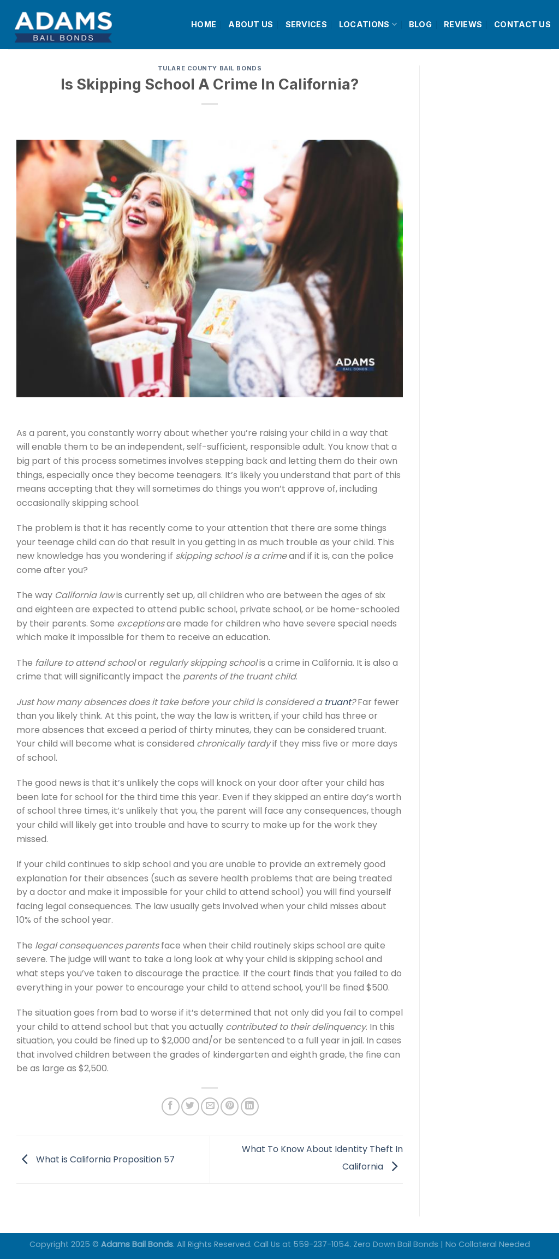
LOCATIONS (368, 24)
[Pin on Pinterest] (230, 1106)
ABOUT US (250, 24)
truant (337, 702)
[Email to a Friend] (210, 1106)
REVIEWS (463, 24)
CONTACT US (522, 24)
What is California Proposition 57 (95, 1159)
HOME (203, 24)
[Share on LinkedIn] (250, 1106)
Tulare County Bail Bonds (209, 68)
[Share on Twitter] (190, 1106)
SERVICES (306, 24)
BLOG (420, 24)
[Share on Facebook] (171, 1106)
